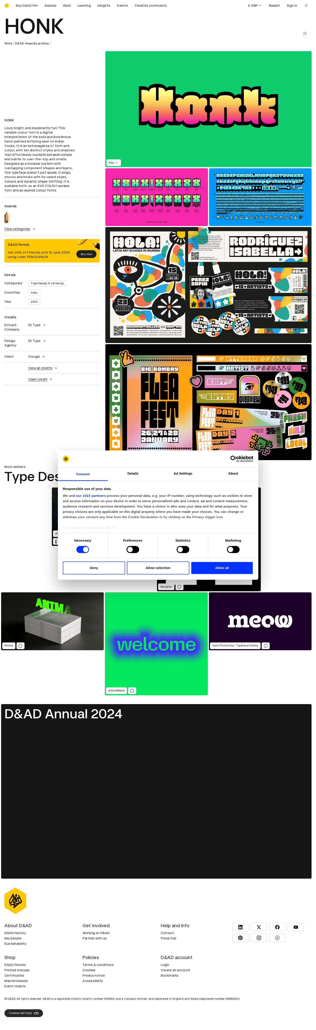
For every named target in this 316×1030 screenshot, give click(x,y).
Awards (50, 5)
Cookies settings (24, 1013)
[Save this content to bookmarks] (305, 33)
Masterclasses (16, 981)
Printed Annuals (17, 970)
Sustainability (15, 943)
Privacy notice (94, 975)
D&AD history (15, 933)
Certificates (14, 975)
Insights (104, 5)
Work (67, 5)
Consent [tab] (83, 474)
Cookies (89, 970)
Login (165, 965)
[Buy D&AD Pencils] (27, 5)
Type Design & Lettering (47, 283)
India (34, 292)
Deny (94, 568)
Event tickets (15, 986)
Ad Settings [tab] (183, 473)
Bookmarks (170, 975)
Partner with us (95, 938)
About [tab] (233, 473)
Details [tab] (133, 473)
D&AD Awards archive (32, 43)
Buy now (86, 254)
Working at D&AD (96, 933)
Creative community (151, 5)
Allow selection (158, 568)
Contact (167, 933)
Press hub (169, 938)
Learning (84, 5)
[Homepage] (6, 5)
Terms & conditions (98, 965)
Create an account (175, 970)
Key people (12, 938)
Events (122, 5)
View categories (20, 229)
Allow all (222, 568)
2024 (34, 301)
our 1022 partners (91, 496)
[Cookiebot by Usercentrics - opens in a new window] (233, 458)
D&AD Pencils (15, 965)
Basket (274, 5)
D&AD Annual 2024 (63, 713)
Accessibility (93, 981)
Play (114, 162)
